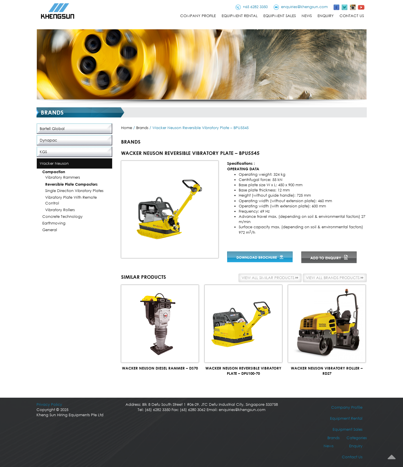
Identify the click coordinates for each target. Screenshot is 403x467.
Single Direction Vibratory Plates (74, 190)
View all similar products (270, 277)
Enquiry (326, 15)
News (307, 15)
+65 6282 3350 (255, 6)
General (49, 229)
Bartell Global (52, 128)
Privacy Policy (49, 404)
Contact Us (352, 15)
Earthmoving (53, 223)
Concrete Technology (62, 216)
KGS (43, 151)
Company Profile (198, 15)
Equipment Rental (240, 15)
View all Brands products (335, 277)
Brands (142, 127)
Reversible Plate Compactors (71, 184)
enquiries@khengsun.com (304, 6)
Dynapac (48, 140)
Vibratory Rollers (60, 209)
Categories (357, 437)
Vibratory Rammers (62, 177)
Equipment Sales (279, 15)
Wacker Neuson (54, 163)
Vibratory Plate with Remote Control (71, 200)
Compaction (53, 171)
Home (126, 127)
